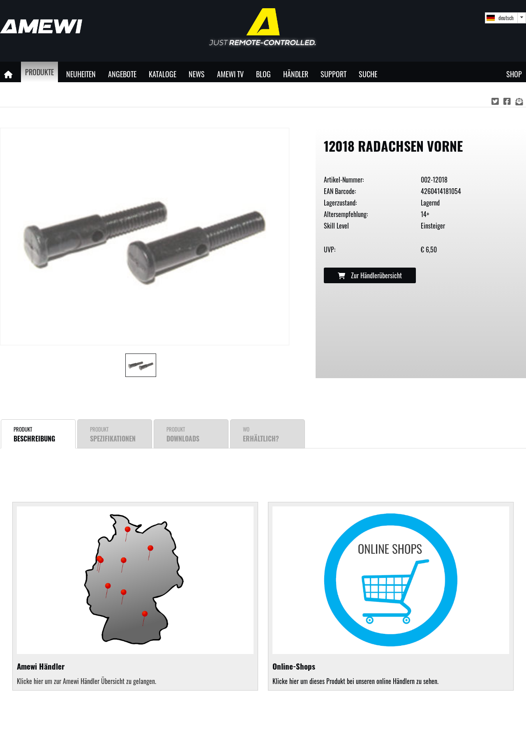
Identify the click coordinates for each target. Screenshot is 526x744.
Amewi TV (230, 73)
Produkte (39, 71)
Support (333, 73)
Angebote (122, 73)
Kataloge (162, 73)
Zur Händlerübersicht (370, 275)
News (197, 73)
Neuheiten (81, 73)
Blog (263, 73)
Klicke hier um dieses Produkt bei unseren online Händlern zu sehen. (390, 596)
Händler (295, 73)
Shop (514, 73)
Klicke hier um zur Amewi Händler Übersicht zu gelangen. (86, 681)
